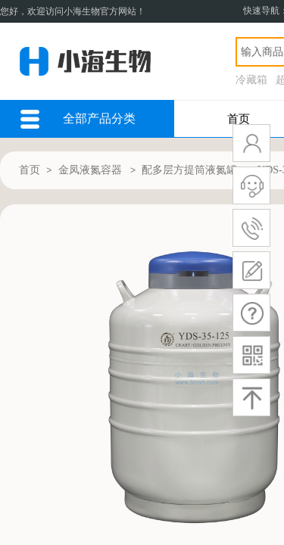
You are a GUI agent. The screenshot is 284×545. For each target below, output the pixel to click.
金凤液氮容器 (90, 170)
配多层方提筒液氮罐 (189, 170)
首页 (238, 119)
